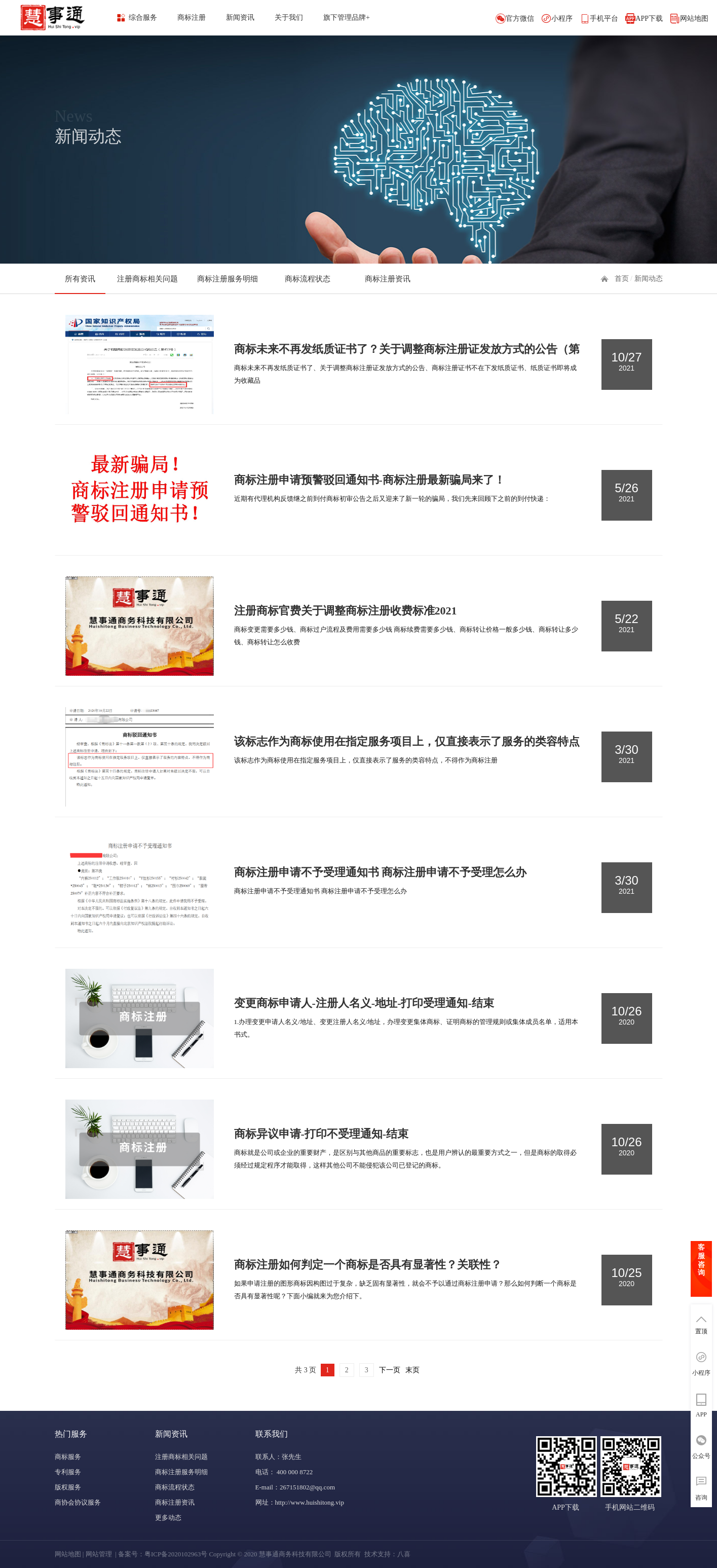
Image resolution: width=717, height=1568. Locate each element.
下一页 (389, 1370)
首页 (622, 278)
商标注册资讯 (387, 279)
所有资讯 (80, 279)
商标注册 (191, 17)
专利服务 (68, 1472)
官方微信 (520, 18)
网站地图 (694, 18)
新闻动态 (648, 278)
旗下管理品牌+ (346, 17)
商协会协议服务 (78, 1502)
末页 (412, 1370)
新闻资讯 (240, 17)
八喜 (403, 1554)
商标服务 (68, 1457)
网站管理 (99, 1554)
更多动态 (168, 1517)
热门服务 (71, 1434)
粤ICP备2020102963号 (175, 1554)
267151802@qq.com (307, 1487)
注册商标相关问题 (147, 279)
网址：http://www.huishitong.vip (299, 1502)
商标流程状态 (307, 279)
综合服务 (143, 17)
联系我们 (271, 1434)
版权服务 (68, 1487)
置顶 (701, 1331)
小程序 (562, 18)
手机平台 (604, 18)
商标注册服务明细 (227, 279)
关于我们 (289, 17)
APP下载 (649, 18)
